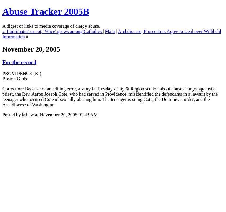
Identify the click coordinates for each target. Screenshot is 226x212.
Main (110, 31)
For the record (19, 62)
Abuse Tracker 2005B (45, 11)
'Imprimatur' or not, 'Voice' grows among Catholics (54, 31)
